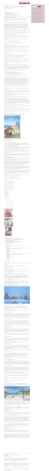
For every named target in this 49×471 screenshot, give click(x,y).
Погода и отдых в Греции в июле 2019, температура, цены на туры (37, 21)
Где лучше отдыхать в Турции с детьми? (12, 432)
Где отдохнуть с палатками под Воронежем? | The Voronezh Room (16, 433)
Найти (39, 6)
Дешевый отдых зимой (9, 13)
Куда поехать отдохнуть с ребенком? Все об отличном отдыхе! (37, 18)
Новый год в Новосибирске (36, 12)
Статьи (28, 3)
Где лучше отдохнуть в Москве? (37, 16)
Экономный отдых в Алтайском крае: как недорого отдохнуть (38, 19)
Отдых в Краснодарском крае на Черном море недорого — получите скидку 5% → (24, 445)
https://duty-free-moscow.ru (12, 468)
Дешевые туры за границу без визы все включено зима (13, 12)
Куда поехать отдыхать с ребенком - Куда (12, 444)
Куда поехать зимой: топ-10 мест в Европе (11, 14)
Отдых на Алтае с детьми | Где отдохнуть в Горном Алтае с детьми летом (38, 13)
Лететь (21, 3)
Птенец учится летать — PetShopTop (37, 15)
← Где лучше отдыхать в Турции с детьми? (9, 445)
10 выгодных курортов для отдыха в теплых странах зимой (13, 15)
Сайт (4, 462)
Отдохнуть (24, 3)
